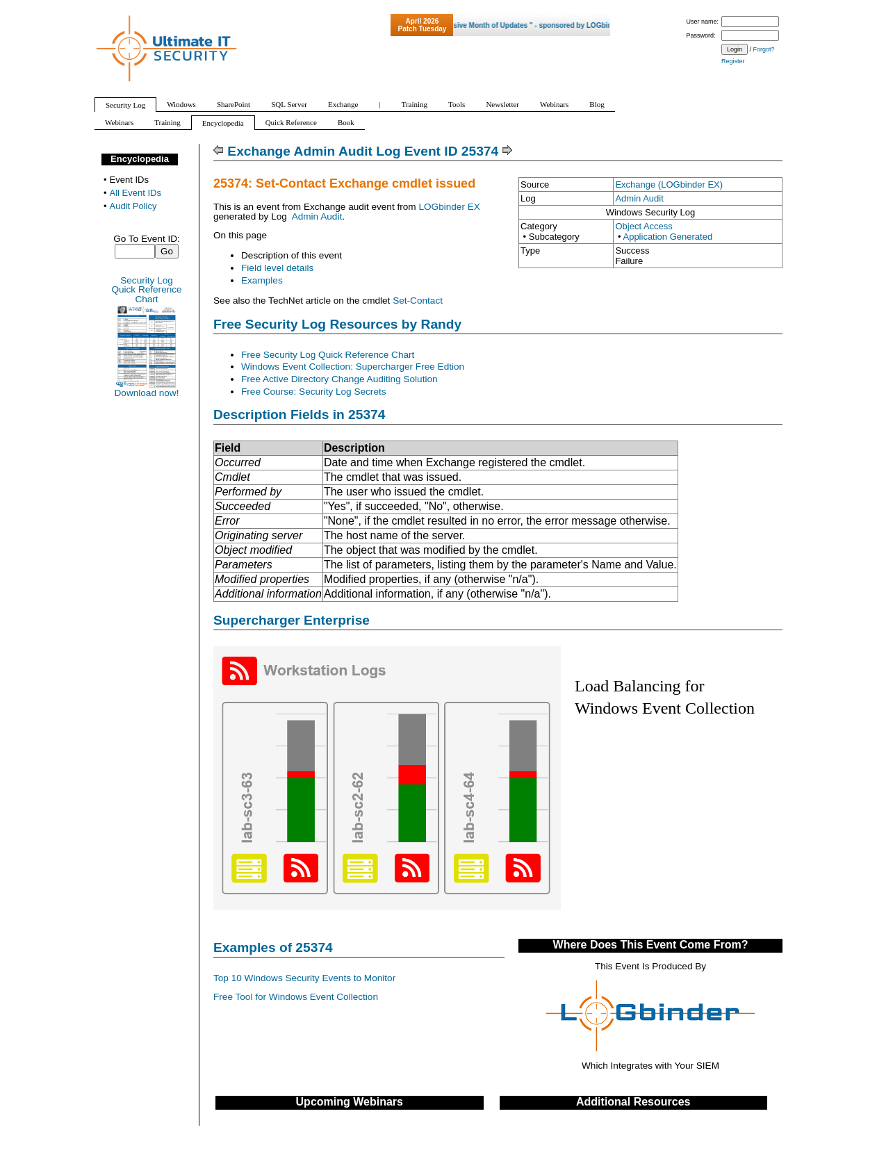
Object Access (643, 226)
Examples (262, 280)
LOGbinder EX (449, 207)
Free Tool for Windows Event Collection (295, 997)
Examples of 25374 (273, 947)
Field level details (277, 268)
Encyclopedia (139, 159)
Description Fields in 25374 (299, 414)
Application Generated (667, 236)
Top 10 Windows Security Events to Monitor (304, 978)
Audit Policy (133, 206)
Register (733, 61)
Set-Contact (418, 300)
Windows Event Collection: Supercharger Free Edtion (352, 366)
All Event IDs (135, 193)
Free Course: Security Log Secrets (313, 391)
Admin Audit (639, 198)
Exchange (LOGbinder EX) (669, 184)
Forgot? (764, 49)
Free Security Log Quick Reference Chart (327, 355)
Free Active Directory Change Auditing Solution (339, 379)
